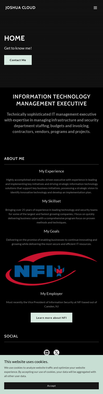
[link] (21, 7)
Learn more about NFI (51, 317)
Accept (51, 388)
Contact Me (18, 60)
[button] (95, 7)
